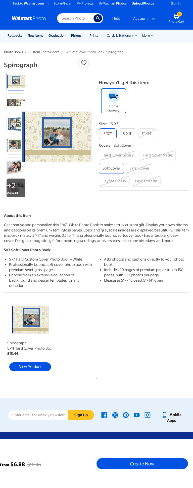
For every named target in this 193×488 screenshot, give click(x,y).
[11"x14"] (147, 133)
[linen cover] (139, 168)
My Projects (85, 3)
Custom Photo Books (43, 52)
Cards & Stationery (120, 35)
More (146, 35)
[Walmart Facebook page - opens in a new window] (104, 415)
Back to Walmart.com (26, 3)
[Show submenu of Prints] (100, 35)
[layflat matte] (146, 181)
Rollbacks (15, 35)
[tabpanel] (35, 337)
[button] (83, 63)
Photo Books (13, 52)
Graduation (57, 35)
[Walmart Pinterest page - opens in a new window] (126, 415)
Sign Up (81, 415)
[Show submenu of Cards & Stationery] (135, 35)
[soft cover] (111, 168)
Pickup (76, 35)
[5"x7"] (108, 133)
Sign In (175, 3)
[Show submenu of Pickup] (83, 35)
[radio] (16, 81)
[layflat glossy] (114, 181)
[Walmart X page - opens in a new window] (115, 415)
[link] (30, 337)
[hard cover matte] (157, 155)
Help (116, 18)
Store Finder (63, 3)
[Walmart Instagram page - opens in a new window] (147, 415)
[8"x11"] (127, 133)
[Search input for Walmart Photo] (75, 18)
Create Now (142, 463)
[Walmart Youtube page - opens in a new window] (137, 415)
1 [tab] (95, 377)
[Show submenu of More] (152, 35)
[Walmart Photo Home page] (29, 18)
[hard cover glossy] (118, 155)
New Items (35, 35)
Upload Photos (143, 3)
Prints (94, 35)
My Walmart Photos (113, 3)
